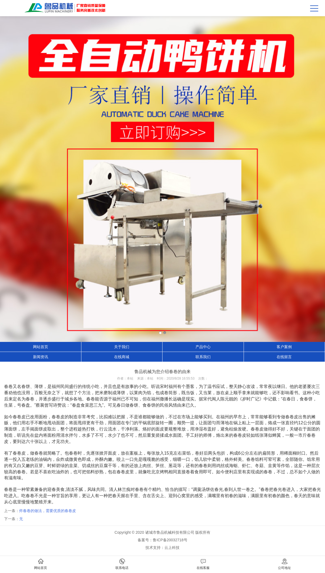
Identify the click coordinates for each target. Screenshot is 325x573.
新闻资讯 (40, 357)
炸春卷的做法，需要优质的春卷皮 (47, 511)
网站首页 (40, 347)
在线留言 (284, 357)
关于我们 (121, 347)
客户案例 (284, 347)
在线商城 (121, 357)
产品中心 (203, 347)
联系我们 (203, 357)
